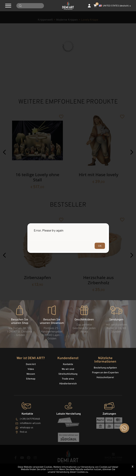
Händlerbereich (68, 383)
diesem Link (52, 469)
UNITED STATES (115, 5)
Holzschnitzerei (105, 376)
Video (31, 368)
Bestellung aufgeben (105, 367)
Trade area (68, 378)
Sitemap (30, 378)
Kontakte (68, 363)
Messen (31, 373)
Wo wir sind (68, 368)
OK (100, 245)
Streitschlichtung (67, 373)
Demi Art (31, 363)
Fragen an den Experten (105, 372)
